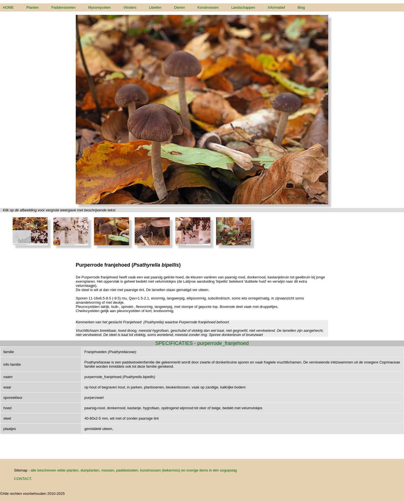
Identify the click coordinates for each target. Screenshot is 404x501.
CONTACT (22, 479)
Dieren (179, 7)
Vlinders (129, 7)
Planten (32, 7)
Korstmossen (208, 7)
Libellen (155, 7)
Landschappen (243, 7)
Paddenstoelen (63, 7)
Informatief (276, 7)
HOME (8, 7)
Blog (301, 7)
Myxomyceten (99, 7)
